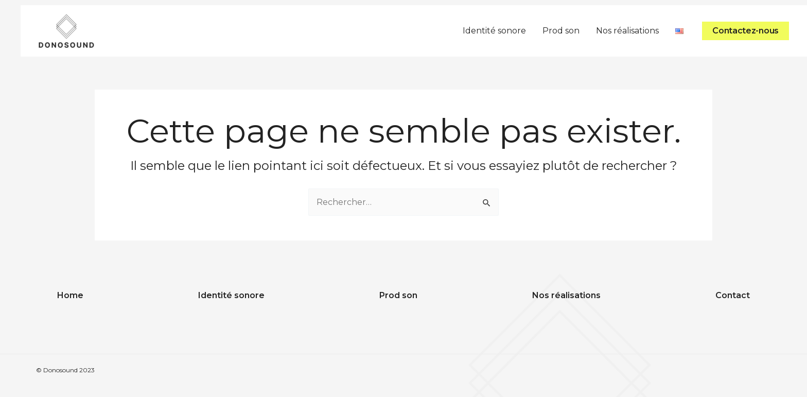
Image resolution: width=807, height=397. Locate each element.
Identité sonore (494, 31)
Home (70, 295)
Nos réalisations (627, 31)
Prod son (561, 31)
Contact (732, 295)
